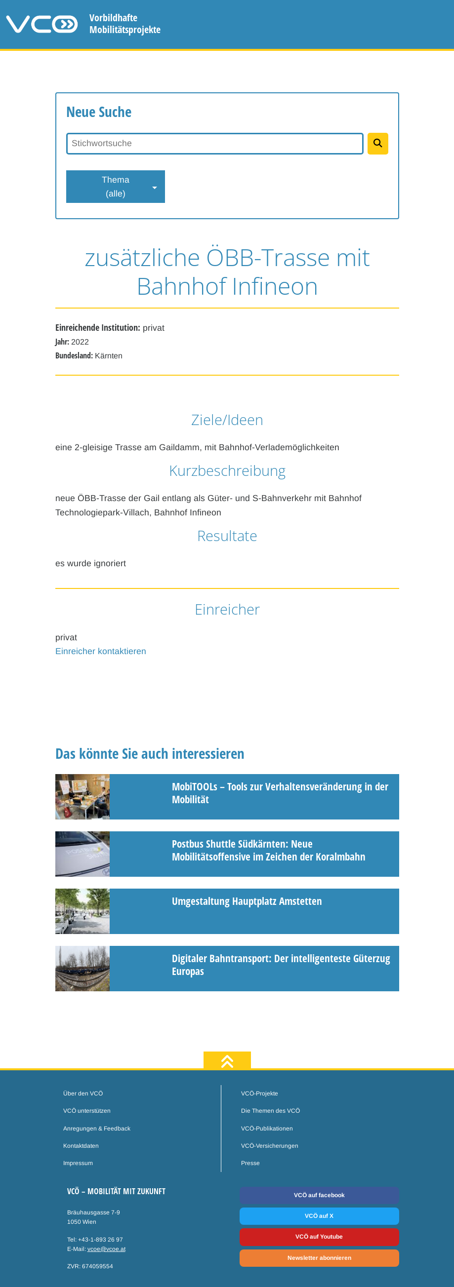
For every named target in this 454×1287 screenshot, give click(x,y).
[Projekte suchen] (378, 144)
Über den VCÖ (83, 1093)
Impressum (78, 1163)
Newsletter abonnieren (319, 1257)
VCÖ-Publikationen (267, 1128)
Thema (116, 187)
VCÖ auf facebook (319, 1195)
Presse (250, 1163)
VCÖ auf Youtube (319, 1236)
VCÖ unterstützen (87, 1110)
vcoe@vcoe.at (106, 1249)
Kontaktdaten (81, 1145)
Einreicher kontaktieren (100, 651)
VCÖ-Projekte (259, 1093)
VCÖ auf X (319, 1215)
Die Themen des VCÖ (270, 1110)
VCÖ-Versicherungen (269, 1145)
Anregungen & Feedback (96, 1128)
